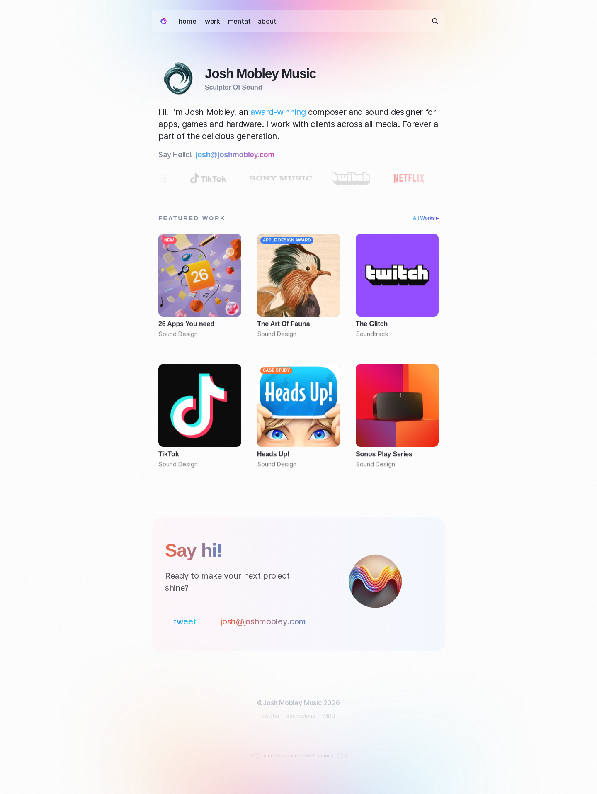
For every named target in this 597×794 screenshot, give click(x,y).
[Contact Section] (298, 584)
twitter (271, 716)
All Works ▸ (426, 218)
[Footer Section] (298, 724)
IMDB (328, 716)
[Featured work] (298, 354)
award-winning (278, 112)
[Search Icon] (435, 21)
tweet (184, 621)
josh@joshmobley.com (235, 155)
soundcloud (300, 716)
